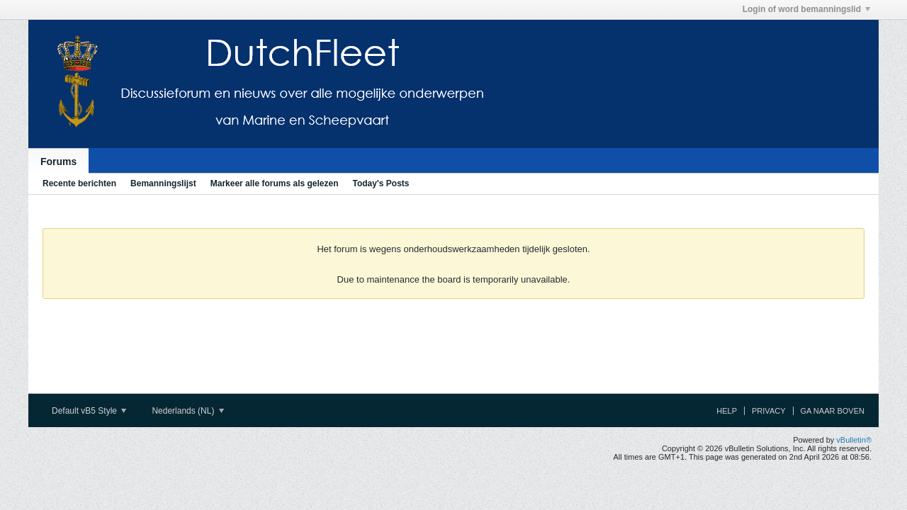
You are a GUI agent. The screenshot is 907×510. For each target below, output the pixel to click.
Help (726, 411)
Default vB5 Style (89, 411)
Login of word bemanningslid (806, 9)
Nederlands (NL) (187, 411)
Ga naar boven (832, 411)
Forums (58, 161)
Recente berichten (79, 183)
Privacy (768, 411)
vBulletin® (854, 440)
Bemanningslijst (163, 183)
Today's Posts (380, 183)
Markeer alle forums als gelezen (274, 183)
